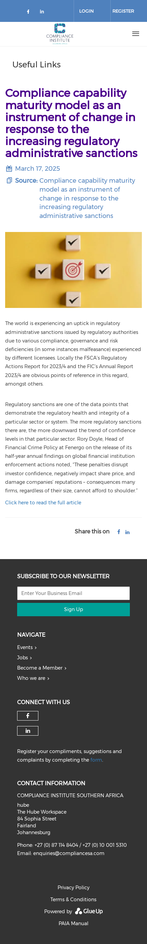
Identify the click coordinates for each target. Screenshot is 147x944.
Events (25, 647)
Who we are (31, 678)
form (96, 760)
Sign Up (73, 609)
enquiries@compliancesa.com (69, 853)
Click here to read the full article (43, 503)
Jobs (22, 658)
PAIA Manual (73, 923)
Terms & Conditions (73, 899)
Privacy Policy (73, 887)
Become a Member (39, 668)
